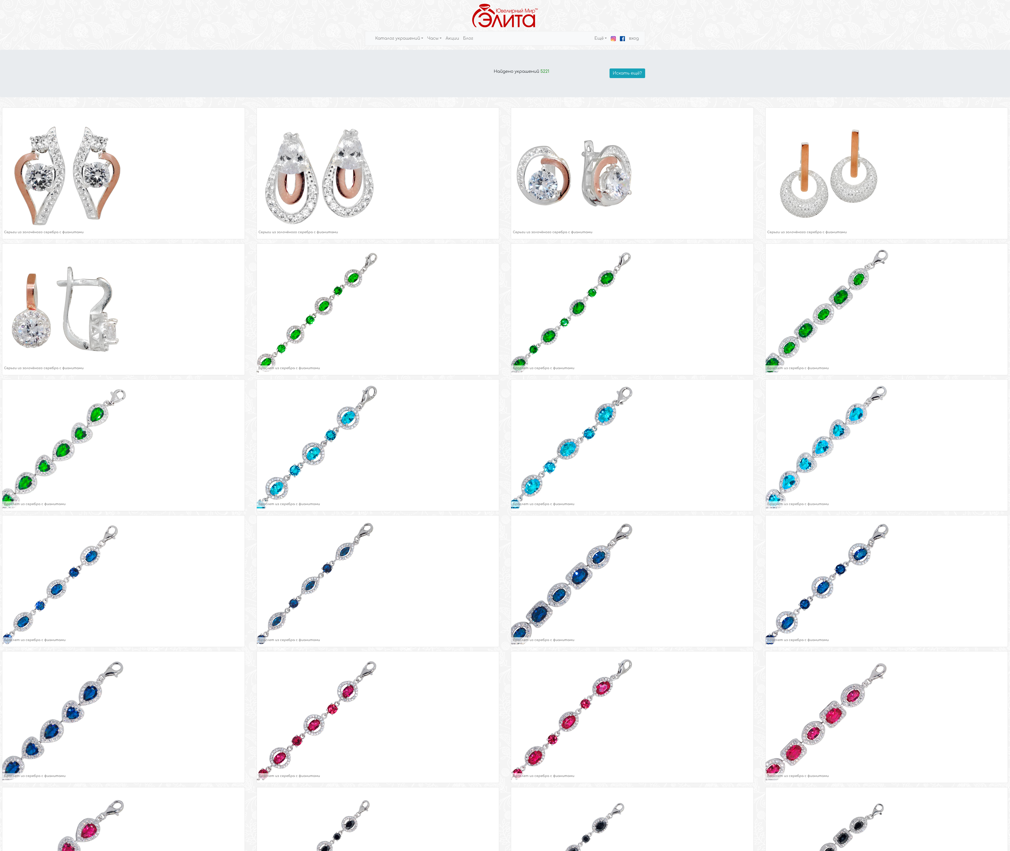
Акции (452, 38)
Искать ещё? (627, 73)
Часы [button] (433, 38)
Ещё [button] (599, 38)
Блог (468, 38)
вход (634, 38)
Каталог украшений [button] (397, 38)
